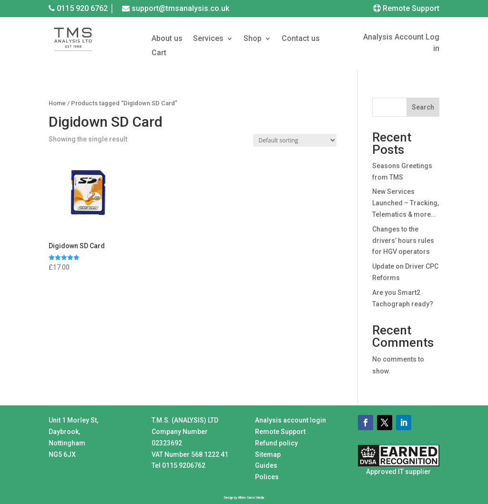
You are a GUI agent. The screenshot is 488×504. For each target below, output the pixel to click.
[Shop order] (294, 140)
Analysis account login (290, 420)
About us (167, 39)
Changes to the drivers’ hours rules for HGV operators (403, 240)
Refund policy (276, 443)
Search (423, 107)
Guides (266, 465)
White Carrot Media (251, 498)
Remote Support (410, 8)
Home (57, 103)
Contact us (301, 39)
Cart (159, 53)
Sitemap (268, 454)
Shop (253, 39)
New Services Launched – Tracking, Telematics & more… (405, 203)
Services (208, 39)
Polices (267, 477)
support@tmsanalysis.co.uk (180, 8)
